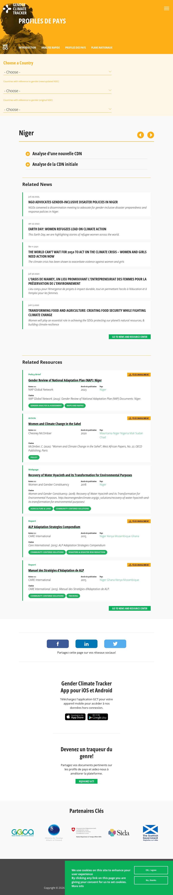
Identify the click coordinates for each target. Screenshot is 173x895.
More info (78, 887)
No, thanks (151, 881)
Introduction (27, 47)
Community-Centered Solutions (72, 508)
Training (73, 596)
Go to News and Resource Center (129, 336)
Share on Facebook (58, 644)
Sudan (139, 433)
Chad (103, 437)
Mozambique (123, 536)
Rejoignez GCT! (86, 781)
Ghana (135, 536)
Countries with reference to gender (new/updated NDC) (11, 81)
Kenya (110, 536)
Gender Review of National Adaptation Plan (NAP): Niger (65, 380)
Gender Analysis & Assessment (46, 405)
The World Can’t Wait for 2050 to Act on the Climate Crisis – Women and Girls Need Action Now (87, 254)
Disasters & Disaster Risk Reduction (87, 552)
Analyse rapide (50, 47)
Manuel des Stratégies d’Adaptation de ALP (56, 570)
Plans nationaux (101, 47)
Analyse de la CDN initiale (55, 164)
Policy (34, 457)
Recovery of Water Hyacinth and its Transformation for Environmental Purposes (80, 475)
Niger (103, 389)
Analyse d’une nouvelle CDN (57, 153)
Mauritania (106, 433)
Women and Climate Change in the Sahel (54, 423)
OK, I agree (151, 871)
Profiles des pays (75, 47)
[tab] (86, 153)
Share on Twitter (115, 644)
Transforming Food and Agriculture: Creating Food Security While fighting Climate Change (87, 312)
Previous (140, 135)
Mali (132, 433)
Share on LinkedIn (86, 644)
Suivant (150, 135)
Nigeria (124, 433)
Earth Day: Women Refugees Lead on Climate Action (67, 229)
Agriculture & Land (41, 508)
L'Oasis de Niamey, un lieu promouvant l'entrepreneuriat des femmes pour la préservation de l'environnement (87, 281)
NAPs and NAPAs (75, 405)
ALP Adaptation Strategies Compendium (54, 527)
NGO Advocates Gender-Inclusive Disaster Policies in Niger (73, 202)
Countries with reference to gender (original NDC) (11, 100)
